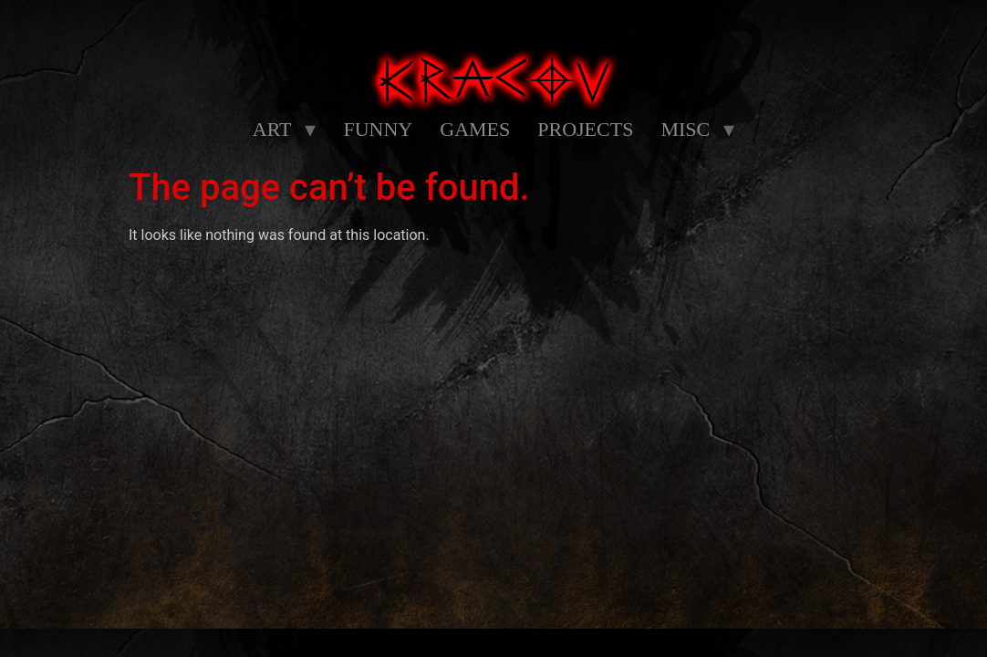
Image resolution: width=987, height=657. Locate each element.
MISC (685, 129)
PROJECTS (585, 129)
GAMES (475, 129)
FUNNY (377, 129)
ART (272, 129)
